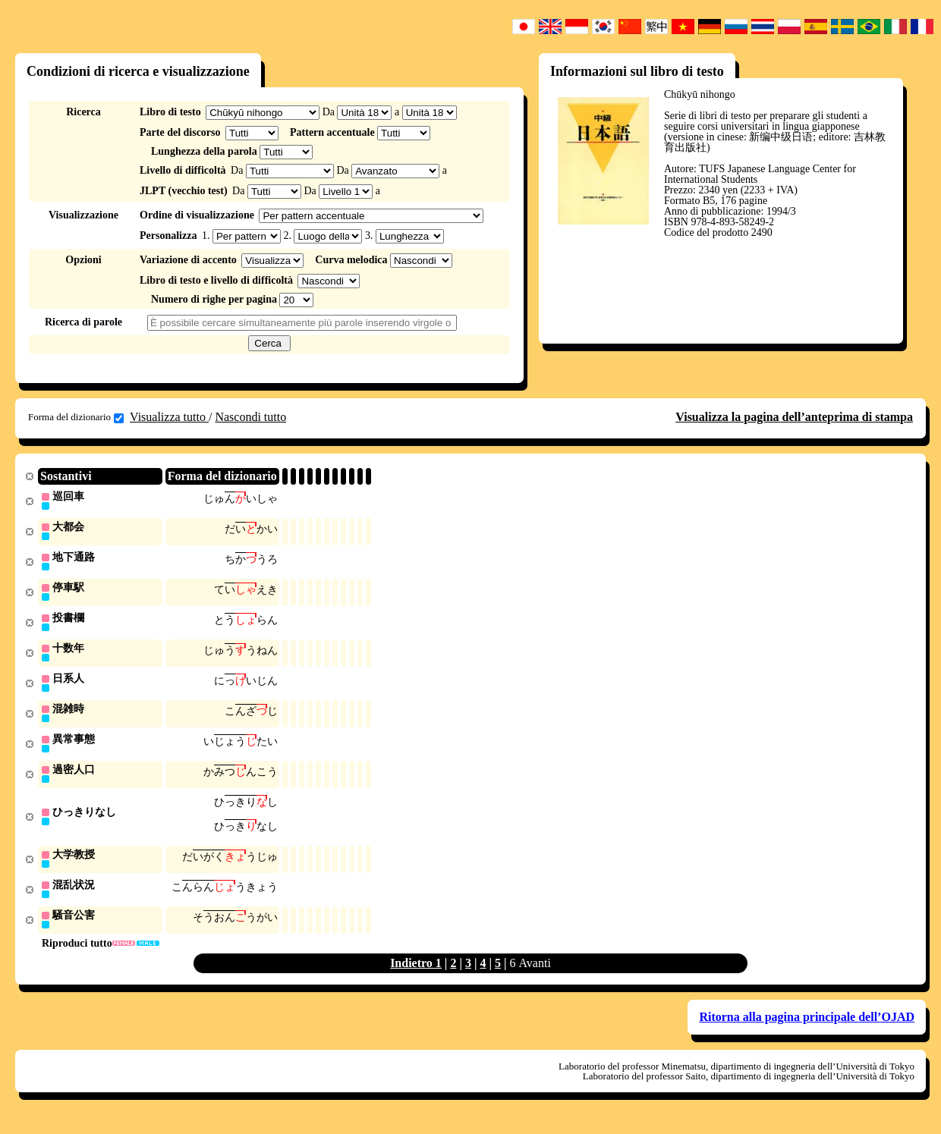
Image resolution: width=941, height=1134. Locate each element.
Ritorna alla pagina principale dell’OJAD (806, 1028)
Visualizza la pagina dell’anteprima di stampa (794, 416)
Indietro (413, 974)
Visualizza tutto (169, 416)
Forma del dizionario (76, 417)
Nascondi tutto (250, 416)
